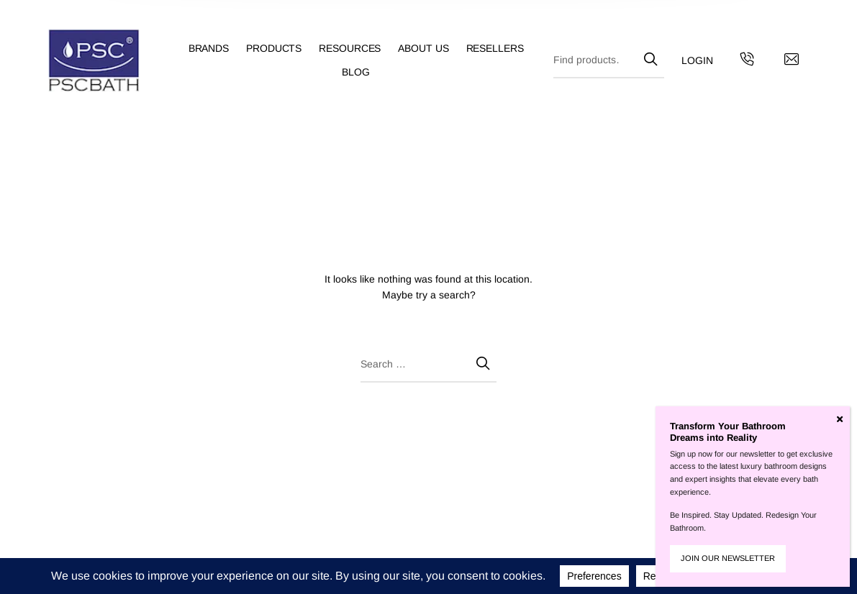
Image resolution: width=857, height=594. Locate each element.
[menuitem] (217, 48)
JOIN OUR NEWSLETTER (728, 558)
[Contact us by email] (791, 61)
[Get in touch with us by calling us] (747, 61)
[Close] (840, 419)
